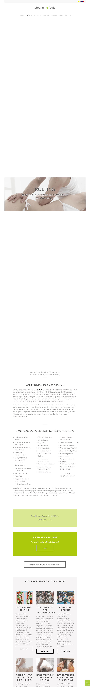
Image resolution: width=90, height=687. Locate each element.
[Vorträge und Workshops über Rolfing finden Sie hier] (45, 564)
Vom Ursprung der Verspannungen (45, 610)
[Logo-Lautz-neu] (45, 8)
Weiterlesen (24, 649)
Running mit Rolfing (66, 608)
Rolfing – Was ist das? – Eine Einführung (24, 677)
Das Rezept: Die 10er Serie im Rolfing (45, 677)
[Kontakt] (45, 548)
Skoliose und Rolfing (24, 608)
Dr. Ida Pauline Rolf (37, 390)
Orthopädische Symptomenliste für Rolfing (66, 677)
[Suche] (70, 15)
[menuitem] (22, 15)
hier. (73, 476)
